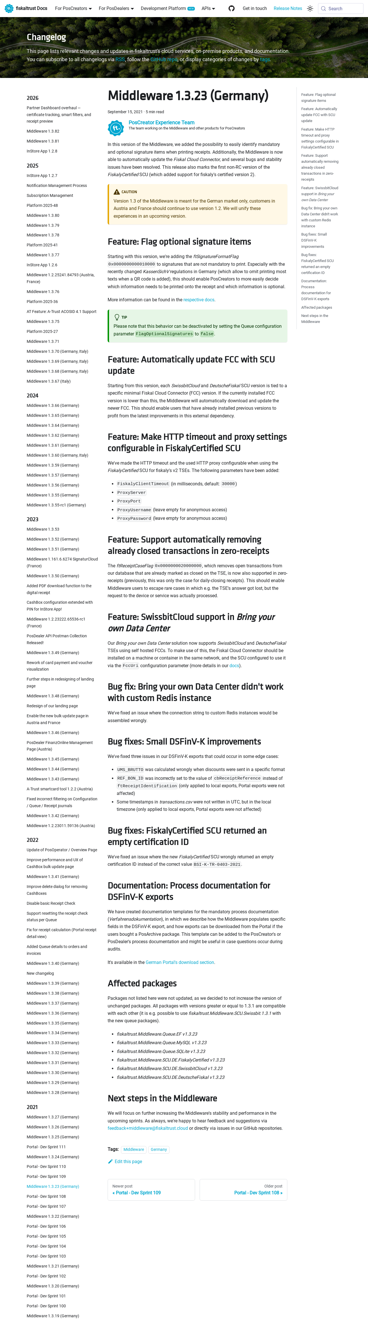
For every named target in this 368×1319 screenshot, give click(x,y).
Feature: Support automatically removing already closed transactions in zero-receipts (319, 167)
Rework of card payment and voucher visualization (60, 666)
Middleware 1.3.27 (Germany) (53, 1117)
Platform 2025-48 (42, 205)
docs (234, 665)
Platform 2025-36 (42, 301)
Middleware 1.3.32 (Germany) (53, 1052)
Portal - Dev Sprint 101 (46, 1296)
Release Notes (288, 8)
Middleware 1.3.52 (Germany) (53, 539)
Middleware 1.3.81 (43, 141)
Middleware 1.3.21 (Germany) (53, 1266)
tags (265, 59)
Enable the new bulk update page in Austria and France (58, 719)
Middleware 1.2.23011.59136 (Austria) (61, 825)
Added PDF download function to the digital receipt (59, 589)
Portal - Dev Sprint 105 (46, 1236)
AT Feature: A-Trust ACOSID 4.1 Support (62, 311)
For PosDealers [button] (114, 8)
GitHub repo (163, 59)
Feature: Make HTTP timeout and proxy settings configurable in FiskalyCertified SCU (320, 138)
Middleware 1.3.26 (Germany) (53, 1127)
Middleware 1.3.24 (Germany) (53, 1157)
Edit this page (125, 1161)
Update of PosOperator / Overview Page (62, 850)
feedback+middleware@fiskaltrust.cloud (148, 1128)
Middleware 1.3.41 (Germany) (53, 876)
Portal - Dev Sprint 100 (46, 1306)
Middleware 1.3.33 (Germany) (53, 1042)
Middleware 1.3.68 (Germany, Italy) (57, 371)
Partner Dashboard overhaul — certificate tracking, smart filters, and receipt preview (59, 115)
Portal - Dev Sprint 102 (46, 1276)
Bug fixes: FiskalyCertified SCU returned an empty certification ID (317, 264)
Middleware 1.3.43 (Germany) (53, 779)
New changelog (40, 973)
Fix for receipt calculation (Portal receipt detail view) (62, 933)
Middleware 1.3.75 (43, 321)
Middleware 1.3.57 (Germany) (53, 475)
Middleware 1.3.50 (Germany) (53, 576)
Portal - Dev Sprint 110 (46, 1166)
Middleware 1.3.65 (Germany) (53, 415)
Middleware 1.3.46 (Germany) (53, 732)
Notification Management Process (57, 185)
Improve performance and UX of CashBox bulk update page (55, 863)
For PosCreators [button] (71, 8)
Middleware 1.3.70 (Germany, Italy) (57, 351)
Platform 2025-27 (42, 331)
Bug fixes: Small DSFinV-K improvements (314, 240)
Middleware (134, 1149)
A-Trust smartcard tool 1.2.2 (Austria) (60, 789)
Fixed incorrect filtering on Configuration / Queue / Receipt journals (62, 802)
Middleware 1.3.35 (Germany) (53, 1023)
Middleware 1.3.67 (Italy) (49, 381)
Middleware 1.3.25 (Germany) (53, 1137)
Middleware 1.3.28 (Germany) (53, 1092)
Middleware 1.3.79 (43, 225)
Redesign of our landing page (52, 706)
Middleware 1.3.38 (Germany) (53, 993)
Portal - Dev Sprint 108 (46, 1196)
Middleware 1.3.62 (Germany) (53, 435)
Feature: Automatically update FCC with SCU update (319, 115)
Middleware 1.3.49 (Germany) (53, 652)
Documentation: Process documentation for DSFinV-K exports (316, 290)
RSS (120, 59)
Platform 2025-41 (42, 245)
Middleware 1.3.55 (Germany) (53, 495)
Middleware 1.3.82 (43, 131)
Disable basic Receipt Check (51, 903)
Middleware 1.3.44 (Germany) (53, 769)
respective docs (198, 299)
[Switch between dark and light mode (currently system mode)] (310, 8)
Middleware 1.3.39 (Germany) (53, 983)
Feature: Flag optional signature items (318, 97)
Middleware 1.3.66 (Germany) (53, 405)
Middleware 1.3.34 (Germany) (53, 1033)
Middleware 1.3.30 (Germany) (53, 1072)
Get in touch (255, 8)
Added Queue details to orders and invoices (57, 950)
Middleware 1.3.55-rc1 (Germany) (56, 505)
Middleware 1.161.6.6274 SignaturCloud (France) (62, 562)
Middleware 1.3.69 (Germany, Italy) (57, 361)
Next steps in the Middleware (314, 319)
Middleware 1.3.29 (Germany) (53, 1082)
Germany (159, 1149)
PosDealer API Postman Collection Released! (57, 639)
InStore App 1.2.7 (42, 175)
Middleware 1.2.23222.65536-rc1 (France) (56, 622)
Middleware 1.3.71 (43, 341)
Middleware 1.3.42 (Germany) (53, 815)
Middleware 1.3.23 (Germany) (53, 1186)
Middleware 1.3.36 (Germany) (53, 1013)
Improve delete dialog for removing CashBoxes (57, 890)
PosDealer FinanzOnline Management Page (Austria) (60, 746)
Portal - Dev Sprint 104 (46, 1246)
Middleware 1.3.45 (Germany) (53, 759)
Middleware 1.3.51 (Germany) (53, 549)
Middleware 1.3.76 (43, 291)
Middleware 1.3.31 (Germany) (53, 1062)
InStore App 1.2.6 (42, 265)
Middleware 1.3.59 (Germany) (53, 465)
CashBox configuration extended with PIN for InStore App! (60, 606)
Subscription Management (50, 195)
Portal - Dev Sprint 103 (46, 1256)
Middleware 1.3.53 (43, 529)
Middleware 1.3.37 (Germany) (53, 1003)
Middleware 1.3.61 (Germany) (53, 445)
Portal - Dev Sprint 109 (46, 1176)
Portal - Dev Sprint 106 (46, 1226)
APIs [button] (206, 8)
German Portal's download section (180, 962)
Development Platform (163, 8)
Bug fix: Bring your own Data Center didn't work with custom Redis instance (319, 217)
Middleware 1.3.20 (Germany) (53, 1286)
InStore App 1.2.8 (42, 151)
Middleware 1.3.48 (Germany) (53, 696)
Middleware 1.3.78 (43, 235)
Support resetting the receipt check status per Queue (57, 917)
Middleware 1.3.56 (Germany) (53, 485)
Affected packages (316, 307)
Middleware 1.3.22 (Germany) (53, 1216)
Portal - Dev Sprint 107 (46, 1206)
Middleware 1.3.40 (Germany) (53, 963)
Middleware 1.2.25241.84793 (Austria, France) (61, 278)
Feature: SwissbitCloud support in (319, 194)
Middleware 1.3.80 (43, 215)
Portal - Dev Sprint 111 (46, 1147)
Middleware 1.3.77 (43, 255)
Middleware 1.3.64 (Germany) (53, 425)
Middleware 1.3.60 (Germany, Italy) (57, 455)
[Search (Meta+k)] (340, 8)
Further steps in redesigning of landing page (60, 683)
